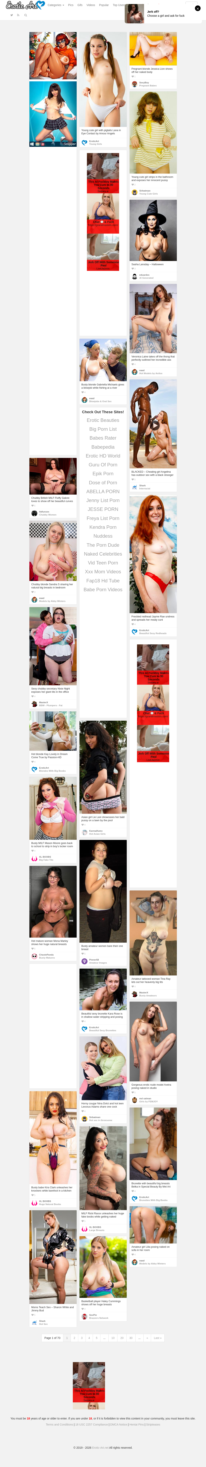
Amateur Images (98, 963)
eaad (142, 370)
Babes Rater (103, 438)
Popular (104, 5)
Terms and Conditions (59, 1424)
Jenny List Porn (102, 500)
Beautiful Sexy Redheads (153, 633)
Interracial (144, 488)
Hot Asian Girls (97, 834)
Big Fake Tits (46, 860)
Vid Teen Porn (103, 562)
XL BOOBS (45, 857)
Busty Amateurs (148, 995)
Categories (56, 5)
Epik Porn (103, 473)
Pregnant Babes (148, 85)
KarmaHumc (96, 831)
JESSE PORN (103, 509)
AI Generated (146, 278)
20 (122, 1338)
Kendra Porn (103, 527)
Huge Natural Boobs (50, 1204)
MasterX (43, 702)
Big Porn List (103, 429)
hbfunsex (44, 511)
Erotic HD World (103, 456)
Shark (142, 485)
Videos (91, 5)
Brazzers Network (98, 1318)
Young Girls (95, 144)
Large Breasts (97, 1230)
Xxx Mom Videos (103, 571)
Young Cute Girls (148, 194)
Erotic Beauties (103, 420)
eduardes (144, 275)
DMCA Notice (118, 1424)
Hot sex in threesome (100, 1120)
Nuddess (103, 536)
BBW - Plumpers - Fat (51, 705)
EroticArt (94, 141)
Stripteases (153, 1424)
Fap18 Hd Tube (102, 580)
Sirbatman (144, 190)
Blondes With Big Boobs (52, 771)
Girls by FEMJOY (148, 1101)
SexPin (93, 1315)
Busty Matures (47, 958)
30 (131, 1338)
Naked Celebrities (103, 554)
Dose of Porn (103, 482)
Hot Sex (43, 1324)
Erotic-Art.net (100, 1447)
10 (113, 1338)
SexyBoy (144, 82)
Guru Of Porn (103, 464)
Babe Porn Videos (102, 589)
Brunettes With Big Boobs (153, 1200)
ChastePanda (46, 954)
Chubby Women (48, 515)
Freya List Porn (103, 518)
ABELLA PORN (102, 491)
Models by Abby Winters (52, 601)
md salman (145, 1098)
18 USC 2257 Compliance (91, 1424)
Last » (158, 1338)
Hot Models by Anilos (151, 373)
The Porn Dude (103, 545)
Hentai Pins (136, 1424)
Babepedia (103, 447)
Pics (70, 5)
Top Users (119, 5)
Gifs (79, 5)
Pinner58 (94, 960)
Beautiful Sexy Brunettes (102, 1030)
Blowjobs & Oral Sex (100, 401)
